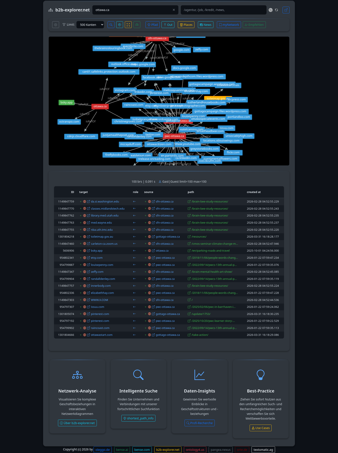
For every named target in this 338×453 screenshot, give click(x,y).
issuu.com (97, 307)
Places (186, 25)
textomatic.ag (263, 450)
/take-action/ (200, 335)
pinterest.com (100, 314)
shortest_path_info (138, 418)
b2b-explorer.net (168, 450)
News (205, 25)
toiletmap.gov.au (102, 236)
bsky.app (97, 250)
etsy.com (97, 258)
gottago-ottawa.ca (168, 236)
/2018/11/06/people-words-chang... (215, 258)
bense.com (142, 450)
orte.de (242, 450)
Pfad (152, 25)
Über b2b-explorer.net (77, 423)
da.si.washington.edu (105, 201)
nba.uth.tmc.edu (102, 230)
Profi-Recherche (199, 423)
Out (167, 25)
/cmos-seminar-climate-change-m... (215, 244)
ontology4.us (195, 450)
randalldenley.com (103, 279)
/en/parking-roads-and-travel (211, 250)
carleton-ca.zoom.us (104, 244)
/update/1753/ (201, 314)
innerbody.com (101, 286)
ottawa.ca (162, 250)
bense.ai (122, 450)
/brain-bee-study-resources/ (210, 201)
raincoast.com (100, 328)
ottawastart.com (102, 335)
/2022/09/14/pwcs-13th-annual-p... (214, 265)
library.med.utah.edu (105, 215)
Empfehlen (254, 25)
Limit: (69, 24)
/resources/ (199, 236)
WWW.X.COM (99, 300)
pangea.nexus (220, 450)
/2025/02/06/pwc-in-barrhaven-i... (214, 307)
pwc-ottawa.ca (165, 258)
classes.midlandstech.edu (108, 208)
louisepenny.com (102, 265)
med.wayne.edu (101, 222)
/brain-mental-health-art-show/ (212, 272)
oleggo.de (102, 450)
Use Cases (261, 428)
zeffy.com (97, 272)
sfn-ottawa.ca (165, 201)
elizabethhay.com (102, 293)
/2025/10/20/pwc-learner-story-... (213, 321)
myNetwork (229, 25)
